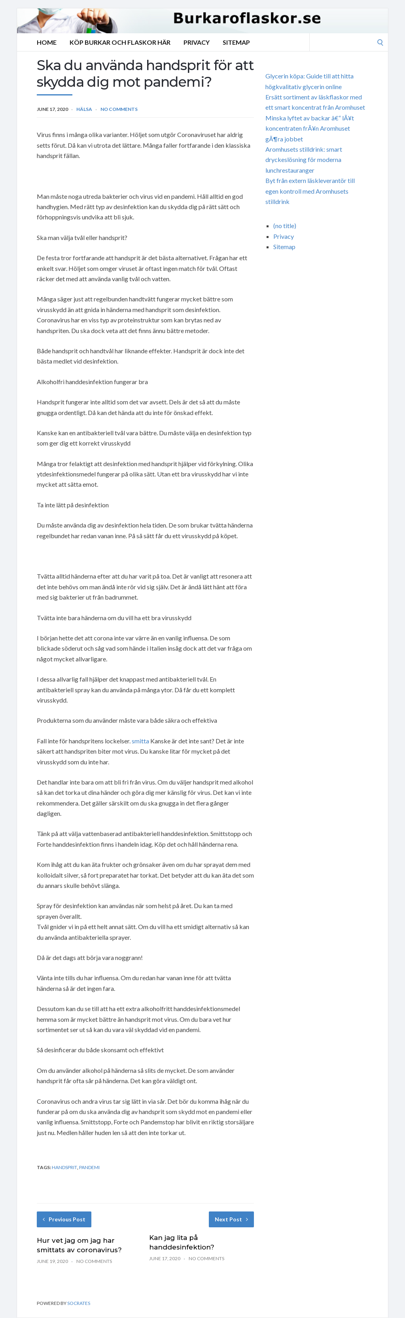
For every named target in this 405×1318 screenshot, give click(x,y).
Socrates (78, 1303)
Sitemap (236, 42)
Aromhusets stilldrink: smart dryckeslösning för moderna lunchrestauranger (303, 159)
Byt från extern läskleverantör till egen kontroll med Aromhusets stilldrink (310, 191)
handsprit (64, 1167)
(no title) (284, 225)
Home (47, 42)
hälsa (84, 109)
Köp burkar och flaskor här (120, 42)
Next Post (231, 1219)
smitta (140, 741)
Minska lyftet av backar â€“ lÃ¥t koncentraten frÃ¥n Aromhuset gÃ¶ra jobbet (309, 128)
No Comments (119, 109)
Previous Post (64, 1219)
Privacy (197, 42)
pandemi (89, 1167)
